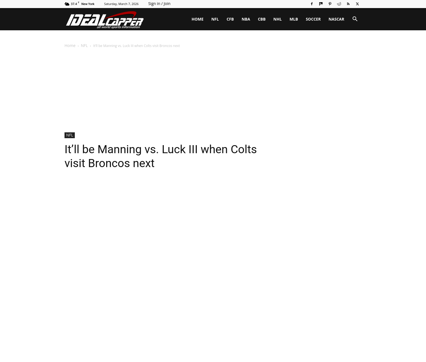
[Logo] (105, 19)
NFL (215, 19)
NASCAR (336, 19)
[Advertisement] (213, 91)
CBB (262, 19)
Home (70, 45)
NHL (277, 19)
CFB (230, 19)
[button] (354, 19)
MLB (293, 19)
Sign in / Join (159, 3)
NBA (246, 19)
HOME (198, 19)
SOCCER (313, 19)
